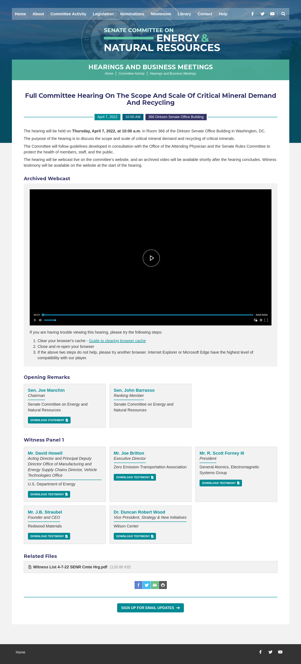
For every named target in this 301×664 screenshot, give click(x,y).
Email (155, 585)
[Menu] (283, 14)
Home (20, 14)
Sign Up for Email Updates (150, 607)
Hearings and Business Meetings (150, 67)
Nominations (132, 14)
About (38, 14)
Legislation (103, 14)
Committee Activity (68, 14)
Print (163, 585)
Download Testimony (47, 494)
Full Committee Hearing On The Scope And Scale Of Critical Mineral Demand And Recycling (150, 99)
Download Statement (47, 420)
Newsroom (161, 14)
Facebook (138, 585)
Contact (205, 14)
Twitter (147, 585)
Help (223, 14)
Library (184, 14)
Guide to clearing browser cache (117, 341)
